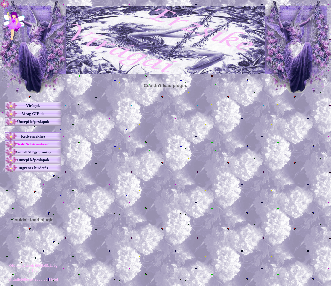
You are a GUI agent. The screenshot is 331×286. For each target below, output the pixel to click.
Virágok (33, 105)
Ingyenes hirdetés (33, 168)
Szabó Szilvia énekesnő (33, 144)
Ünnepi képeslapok (33, 121)
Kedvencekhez (33, 136)
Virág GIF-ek (33, 113)
